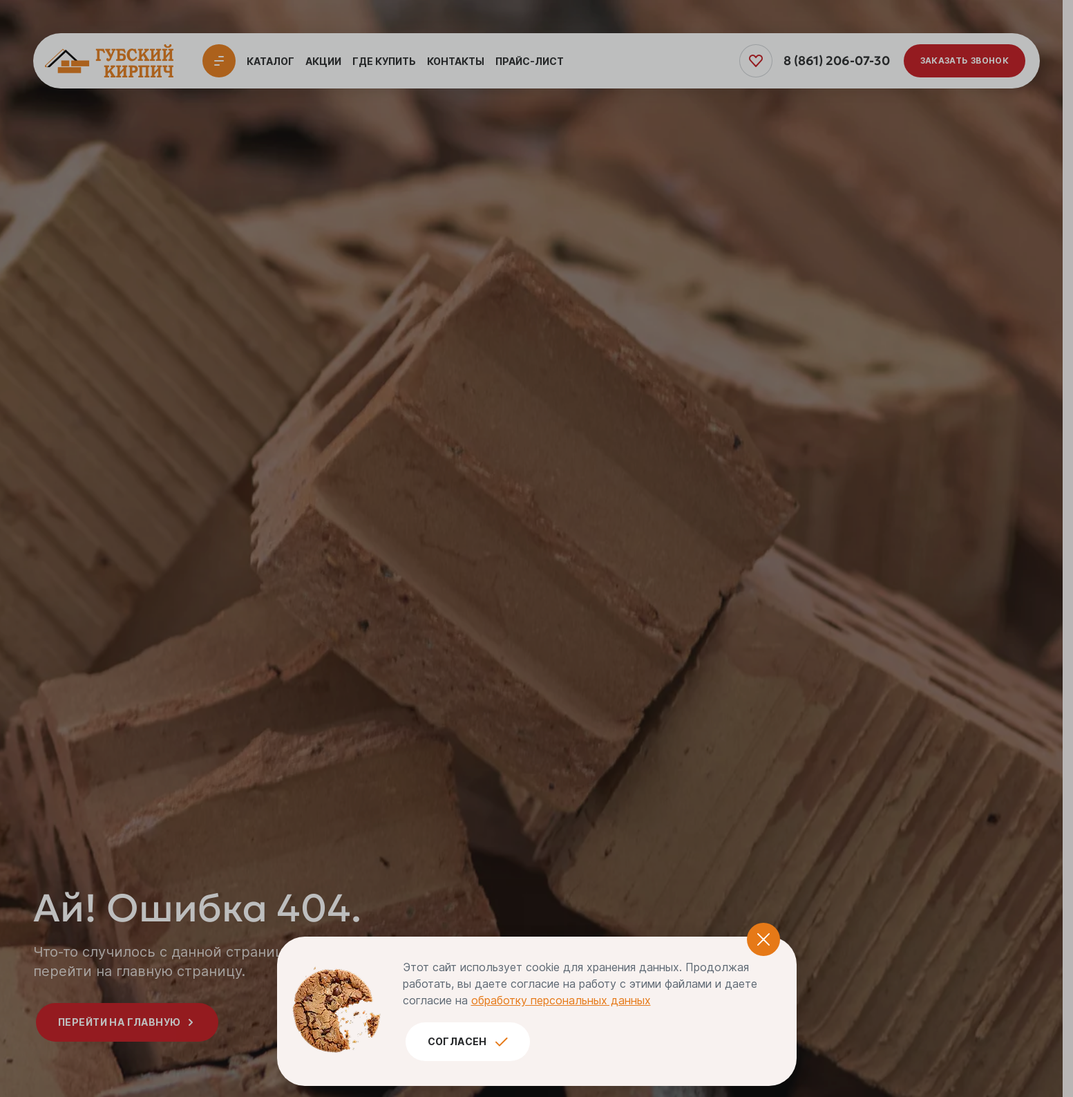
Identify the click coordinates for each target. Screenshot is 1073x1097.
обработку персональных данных (561, 1000)
